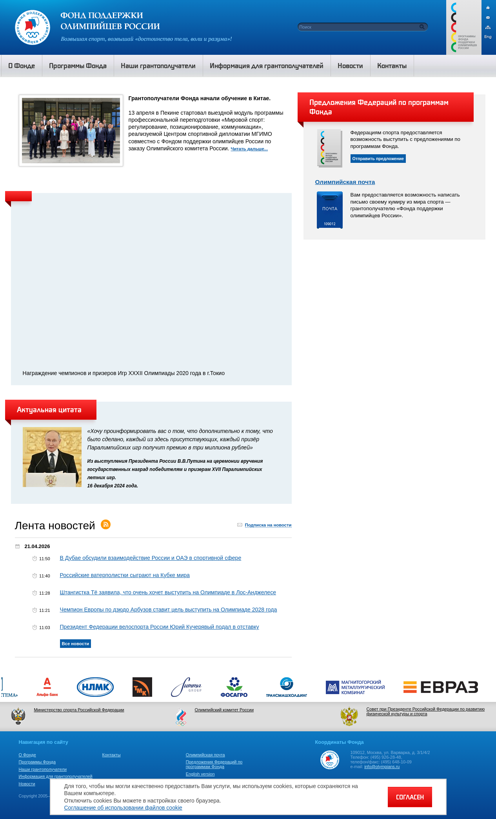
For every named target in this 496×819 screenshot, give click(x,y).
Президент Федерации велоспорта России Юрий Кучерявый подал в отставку (159, 627)
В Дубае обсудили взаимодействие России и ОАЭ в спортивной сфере (151, 558)
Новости (27, 783)
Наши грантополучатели (43, 769)
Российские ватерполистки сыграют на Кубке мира (125, 575)
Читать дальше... (249, 148)
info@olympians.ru (382, 766)
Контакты (111, 754)
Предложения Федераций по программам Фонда (214, 764)
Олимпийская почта (345, 182)
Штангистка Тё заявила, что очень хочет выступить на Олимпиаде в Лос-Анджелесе (168, 592)
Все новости (75, 643)
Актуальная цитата (49, 409)
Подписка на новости (268, 525)
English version (200, 774)
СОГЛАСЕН (410, 797)
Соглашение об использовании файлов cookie (123, 808)
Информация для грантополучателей (56, 776)
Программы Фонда (37, 761)
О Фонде (27, 754)
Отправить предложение (378, 158)
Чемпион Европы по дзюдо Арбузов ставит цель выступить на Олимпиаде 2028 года (168, 609)
